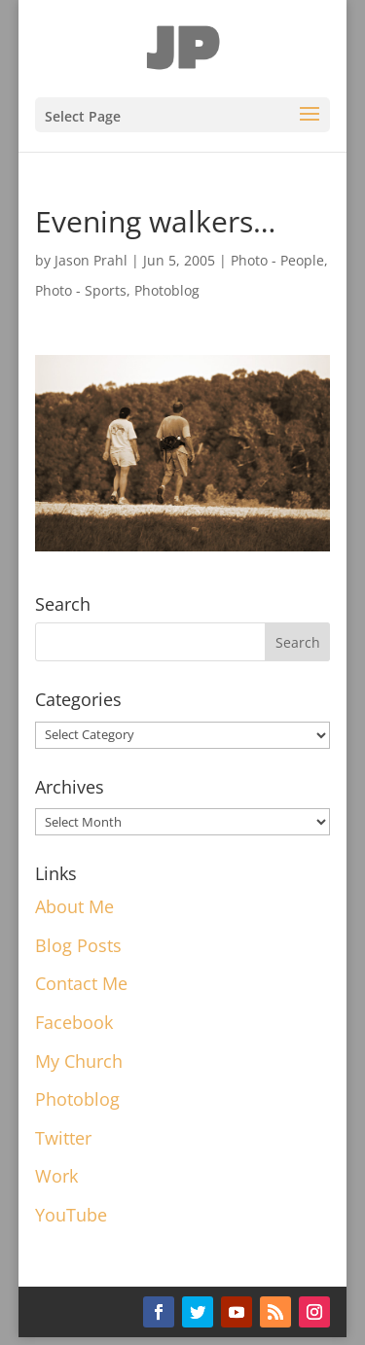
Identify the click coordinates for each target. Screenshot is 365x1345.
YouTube (71, 1214)
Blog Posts (78, 945)
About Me (74, 906)
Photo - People (277, 260)
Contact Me (81, 983)
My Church (79, 1061)
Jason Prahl (91, 260)
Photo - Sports (81, 290)
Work (56, 1175)
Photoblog (167, 290)
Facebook (74, 1022)
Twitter (63, 1138)
